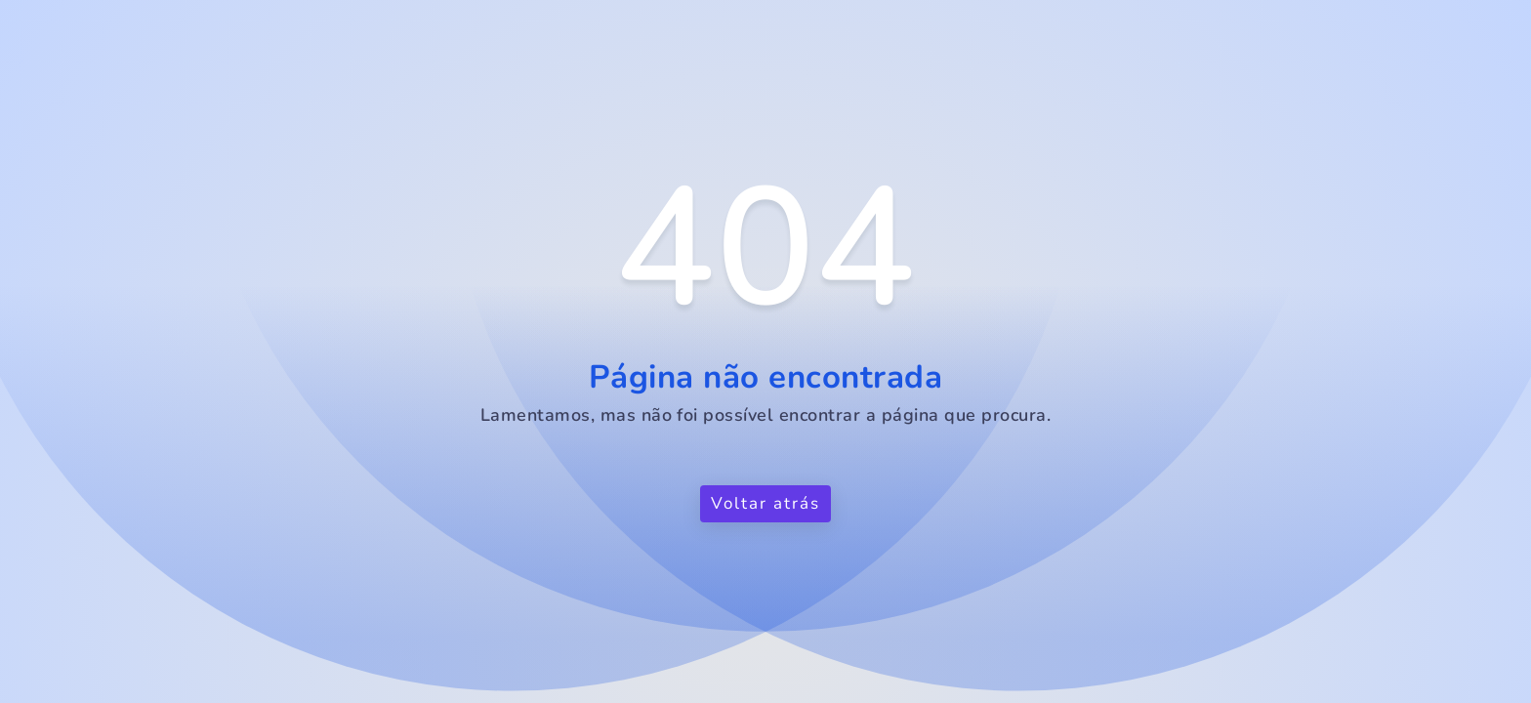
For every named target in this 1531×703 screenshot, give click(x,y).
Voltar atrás (765, 503)
